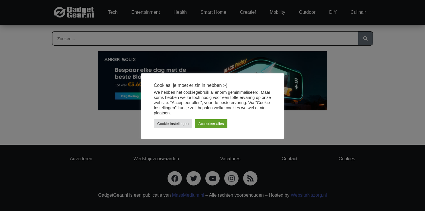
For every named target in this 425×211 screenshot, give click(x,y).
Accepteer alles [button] (211, 124)
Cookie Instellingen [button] (173, 124)
